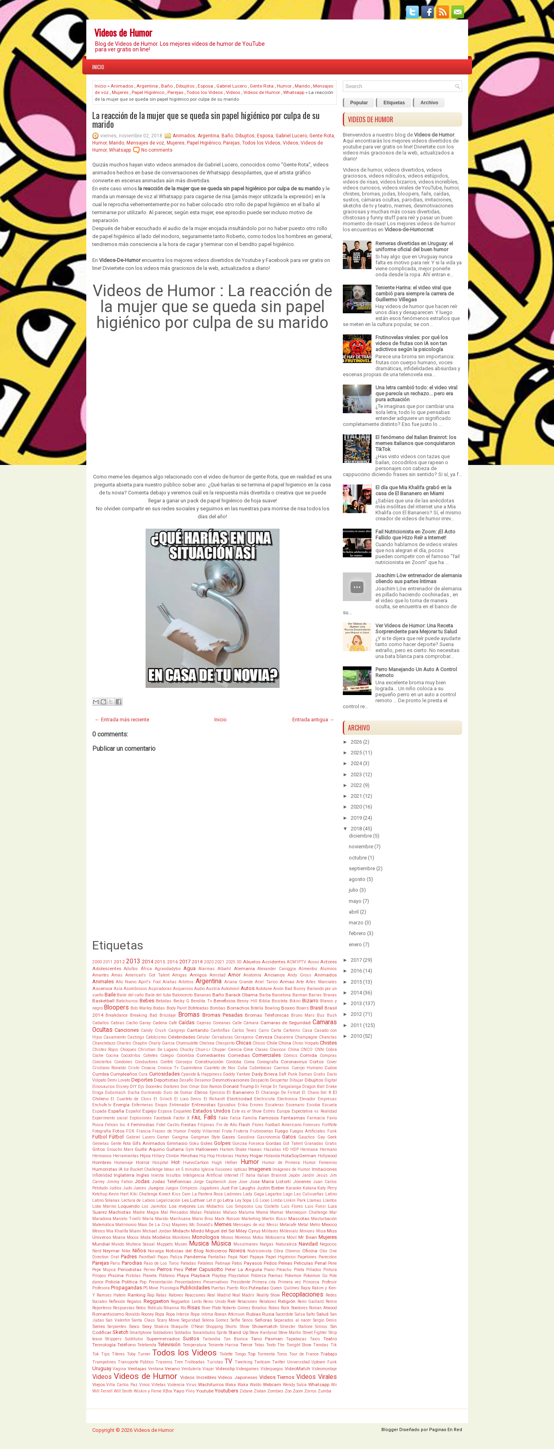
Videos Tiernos (277, 1377)
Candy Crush (153, 1030)
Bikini (295, 1001)
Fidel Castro (167, 1124)
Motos (258, 1237)
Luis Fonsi (315, 1206)
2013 (133, 961)
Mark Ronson (227, 1218)
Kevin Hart (118, 1194)
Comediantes (210, 1055)
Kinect (164, 1194)
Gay (321, 1137)
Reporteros (102, 1307)
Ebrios (201, 1092)
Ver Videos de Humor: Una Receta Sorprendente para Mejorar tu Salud (416, 629)
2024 (356, 763)
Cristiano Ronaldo (109, 1067)
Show (244, 1326)
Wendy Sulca (295, 1384)
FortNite (329, 1124)
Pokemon (293, 1275)
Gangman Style (205, 1137)
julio (353, 890)
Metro (315, 1224)
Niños (139, 1251)
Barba (265, 995)
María (148, 1218)
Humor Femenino (320, 1162)
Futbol (99, 1137)
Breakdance (116, 1015)
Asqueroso (183, 988)
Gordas (273, 1143)
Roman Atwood (322, 1307)
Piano (269, 1269)
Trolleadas (195, 1362)
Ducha (134, 1092)
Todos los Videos (205, 92)
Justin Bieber (270, 1188)
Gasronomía (268, 1137)
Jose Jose (237, 1181)
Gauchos (306, 1137)
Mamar (277, 1212)
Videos (233, 92)
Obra (278, 1251)
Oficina (309, 1251)
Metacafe (288, 1224)
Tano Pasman (267, 1339)
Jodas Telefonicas (171, 1181)
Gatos (289, 1137)
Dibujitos (185, 86)
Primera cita (264, 1282)
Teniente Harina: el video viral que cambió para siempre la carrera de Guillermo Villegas (414, 294)
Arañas (170, 981)
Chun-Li (202, 1049)
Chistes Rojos (105, 1049)
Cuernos (281, 1067)
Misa (321, 1231)
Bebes (147, 1001)
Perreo (149, 1269)
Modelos (161, 1237)
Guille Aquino (149, 1149)
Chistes (328, 1043)
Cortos (316, 1061)
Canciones (127, 1030)
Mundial (101, 1244)
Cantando (197, 1030)
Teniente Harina (223, 1344)
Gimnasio (177, 1143)
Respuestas (124, 1307)
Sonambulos (204, 1332)
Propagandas (126, 1288)
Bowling (272, 1008)
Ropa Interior (177, 1314)
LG (256, 1200)
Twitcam (262, 1362)
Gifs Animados (148, 1143)
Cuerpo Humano (307, 1067)
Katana (309, 1188)
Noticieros (216, 1251)
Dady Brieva (265, 1074)
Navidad (308, 1244)
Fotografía (101, 1131)
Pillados (313, 1269)
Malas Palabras (205, 1212)
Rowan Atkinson (229, 1314)
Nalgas (267, 1244)
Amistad (217, 975)
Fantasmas (293, 1118)
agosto (357, 879)
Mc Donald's (201, 1224)
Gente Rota (262, 86)
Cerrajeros (244, 1037)
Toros (282, 1354)
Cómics (290, 1055)
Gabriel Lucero (231, 86)
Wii (334, 1384)
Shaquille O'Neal (187, 1326)
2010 (356, 1036)
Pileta (299, 1269)
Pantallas (217, 1257)
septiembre (362, 868)
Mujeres (120, 92)
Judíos (115, 1188)
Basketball (103, 1001)
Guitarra (175, 1149)
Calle (237, 1022)
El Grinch (163, 1098)
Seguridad (190, 1320)
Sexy (147, 1326)
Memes (222, 1224)
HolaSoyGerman (298, 1155)
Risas (193, 1307)
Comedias (239, 1055)
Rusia (268, 1314)
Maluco (230, 1212)
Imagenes (260, 1169)
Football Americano (283, 1124)
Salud (322, 1314)
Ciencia (235, 1049)
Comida (308, 1055)
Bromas (189, 1014)
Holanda (272, 1155)
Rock (285, 1307)
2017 (184, 962)
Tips (105, 1354)
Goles (206, 1143)
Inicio (98, 67)
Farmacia (316, 1118)
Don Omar (190, 1086)
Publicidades (195, 1288)
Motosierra (275, 1237)
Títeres (118, 1354)
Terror (246, 1344)
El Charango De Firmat (278, 1092)
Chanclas (328, 1037)
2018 (197, 962)
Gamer (163, 1137)
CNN (319, 1049)
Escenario (295, 1104)
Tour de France (304, 1354)
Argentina (147, 86)
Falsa (235, 1118)
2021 (219, 962)
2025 (230, 962)
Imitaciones (324, 1169)
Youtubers (226, 1391)
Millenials (289, 1231)
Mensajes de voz (145, 143)
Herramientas (126, 1155)
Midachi (181, 1231)
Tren (178, 1362)
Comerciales (266, 1055)
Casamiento (114, 1037)
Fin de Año (226, 1124)
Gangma (180, 1137)
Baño (167, 86)
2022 (356, 785)
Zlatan (260, 1391)
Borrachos (238, 1008)
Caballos (100, 1022)
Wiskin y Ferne (147, 1391)
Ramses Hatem (111, 1295)
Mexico (329, 1224)
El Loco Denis (187, 1098)
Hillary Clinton (165, 1155)
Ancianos (274, 975)
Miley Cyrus (248, 1231)
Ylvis (190, 1391)
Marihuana (180, 1218)
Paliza (176, 1257)
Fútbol (116, 1137)
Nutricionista (259, 1251)
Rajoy (306, 1288)
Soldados (183, 1332)
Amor (234, 975)
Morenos (243, 1237)
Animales (103, 981)
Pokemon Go (315, 1275)
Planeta (150, 1275)
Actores (328, 962)
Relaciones (247, 1301)
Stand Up (238, 1332)
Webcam (272, 1384)
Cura (143, 1074)
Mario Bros (202, 1218)
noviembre (361, 846)
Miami (135, 1231)
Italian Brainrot (271, 1175)
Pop (143, 1282)
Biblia (264, 1001)
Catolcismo (156, 1037)
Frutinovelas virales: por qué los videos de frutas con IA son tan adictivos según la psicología (411, 343)
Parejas (175, 92)
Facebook (162, 1118)
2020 (209, 962)
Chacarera (283, 1037)
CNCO (307, 1049)
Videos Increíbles (198, 1377)
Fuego (281, 1131)
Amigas (179, 975)
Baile (110, 995)
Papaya (257, 1257)
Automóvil (230, 988)
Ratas (161, 1295)
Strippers (113, 1339)
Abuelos (251, 962)
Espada (99, 1111)
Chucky (187, 1049)
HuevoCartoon (196, 1162)
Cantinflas (220, 1030)
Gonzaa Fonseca (248, 1143)
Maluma (246, 1212)
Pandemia (195, 1257)
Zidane (246, 1391)
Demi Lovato (118, 1080)
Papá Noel (238, 1257)
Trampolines (104, 1362)
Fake (223, 1118)
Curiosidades (164, 1074)
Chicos (259, 1043)
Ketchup (99, 1194)
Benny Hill (247, 1001)
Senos (247, 1320)
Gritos (98, 1149)
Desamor (202, 1080)
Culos (331, 1067)
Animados (122, 86)
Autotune (264, 988)
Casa (307, 1030)
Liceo (264, 1200)
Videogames (247, 1368)
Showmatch (265, 1326)
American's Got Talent (147, 975)
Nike (126, 1251)
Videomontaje (324, 1368)
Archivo (429, 102)
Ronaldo (132, 1314)
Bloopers (116, 1007)
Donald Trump (238, 1086)
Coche (97, 1055)
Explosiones (141, 1118)
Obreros (292, 1251)
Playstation (238, 1275)
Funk (332, 1131)
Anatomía (252, 975)
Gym (189, 1149)
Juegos (156, 1188)
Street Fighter (315, 1332)
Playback (200, 1275)
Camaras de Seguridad (285, 1022)
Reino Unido (214, 1301)
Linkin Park (295, 1200)
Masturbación (324, 1218)
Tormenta (266, 1354)
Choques (128, 1049)
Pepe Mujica (104, 1269)
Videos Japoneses (237, 1377)
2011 (108, 962)
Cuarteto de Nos (219, 1067)
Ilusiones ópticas (231, 1169)
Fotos (118, 1131)
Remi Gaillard (310, 1301)
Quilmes (291, 1288)
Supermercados (163, 1339)
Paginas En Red (445, 1429)
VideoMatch (297, 1368)
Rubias (253, 1314)
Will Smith (123, 1391)
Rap (150, 1295)
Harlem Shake (233, 1149)
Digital (331, 1080)
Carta (276, 1030)
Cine (248, 1049)
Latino (331, 1194)
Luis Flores (292, 1206)
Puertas (218, 1288)
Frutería (240, 1131)
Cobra (331, 1049)
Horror (143, 1162)
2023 (356, 774)
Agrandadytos (168, 968)
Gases (228, 1137)
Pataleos (206, 1263)
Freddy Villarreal (204, 1131)
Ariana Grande (238, 981)
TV (228, 1361)
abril (354, 912)
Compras (328, 1055)
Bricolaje (167, 1015)
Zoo (288, 1391)
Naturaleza (286, 1244)
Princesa (311, 1282)
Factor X (181, 1118)
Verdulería (191, 1368)
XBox (167, 1391)
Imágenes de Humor (291, 1169)
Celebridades (181, 1037)
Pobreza (258, 1275)
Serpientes (116, 1326)
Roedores (299, 1307)
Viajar (208, 1368)
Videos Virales (316, 1377)
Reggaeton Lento (186, 1301)
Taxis (315, 1339)
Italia (250, 1175)
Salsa (300, 1314)
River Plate (211, 1307)
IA (120, 1169)
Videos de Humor (123, 32)
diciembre (360, 836)
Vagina (119, 1368)
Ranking (137, 1295)
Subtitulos (134, 1339)
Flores (258, 1124)
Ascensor (102, 988)
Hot (175, 1162)
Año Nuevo (126, 981)
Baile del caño (130, 995)
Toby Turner (138, 1354)
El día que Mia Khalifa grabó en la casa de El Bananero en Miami (413, 490)
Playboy (219, 1275)
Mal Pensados (174, 1212)
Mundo (117, 1244)
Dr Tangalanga (287, 1086)
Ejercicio (217, 1092)
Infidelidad (102, 1175)
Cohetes (150, 1055)
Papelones (307, 1257)
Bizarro (310, 1001)
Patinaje (222, 1263)
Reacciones (195, 1295)
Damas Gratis (312, 1074)
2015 (159, 962)
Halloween (207, 1149)
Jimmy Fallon (120, 1181)
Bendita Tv (201, 1001)
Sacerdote (284, 1314)
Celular (203, 1037)
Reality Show (268, 1295)
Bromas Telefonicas (267, 1015)
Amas (116, 975)
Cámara (251, 1022)
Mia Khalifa (117, 1231)
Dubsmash (115, 1092)
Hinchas (189, 1155)
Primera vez (289, 1282)
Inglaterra (124, 1175)
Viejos (98, 1384)
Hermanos (102, 1155)
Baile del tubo (158, 995)
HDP (294, 1149)
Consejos (183, 1061)
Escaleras (274, 1104)
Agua (189, 968)
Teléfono (126, 1344)
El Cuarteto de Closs (131, 1098)
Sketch (120, 1332)
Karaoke (293, 1188)
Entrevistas (204, 1104)
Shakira (161, 1326)
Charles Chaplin (132, 1043)
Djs (141, 1086)
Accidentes (274, 962)
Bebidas (163, 1001)
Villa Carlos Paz (122, 1384)
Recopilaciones (302, 1294)
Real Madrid (218, 1295)
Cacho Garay (138, 1022)
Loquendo (129, 1206)
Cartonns (291, 1030)
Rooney (147, 1314)
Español (133, 1111)
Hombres (101, 1162)
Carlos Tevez (244, 1030)
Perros (164, 1269)
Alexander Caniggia (276, 968)
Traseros (164, 1362)
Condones (123, 1061)
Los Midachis (211, 1206)
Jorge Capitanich (209, 1181)
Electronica (287, 1098)
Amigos (198, 975)
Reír (231, 1301)
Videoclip (225, 1368)
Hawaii (255, 1149)
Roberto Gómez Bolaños (244, 1307)
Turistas (215, 1362)
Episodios (227, 1104)
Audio (199, 988)
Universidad (298, 1362)
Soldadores (163, 1332)
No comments (157, 150)
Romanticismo (108, 1314)
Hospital (160, 1162)
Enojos (161, 1104)
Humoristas (104, 1169)
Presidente (240, 1282)
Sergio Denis (325, 1320)
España (116, 1111)
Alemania (244, 968)
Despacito (260, 1080)
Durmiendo (151, 1092)
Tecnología (104, 1344)
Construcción (209, 1061)
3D (239, 962)
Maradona (101, 1218)
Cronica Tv (168, 1067)
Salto (310, 1314)
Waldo (255, 1384)
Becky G (181, 1001)
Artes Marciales (321, 981)
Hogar (256, 1155)
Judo (127, 1188)
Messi (272, 1224)
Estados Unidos (211, 1111)
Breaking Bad (143, 1015)
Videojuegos (271, 1368)
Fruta (227, 1131)
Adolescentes (106, 968)
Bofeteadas (198, 1008)
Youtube (205, 1391)
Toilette (226, 1354)
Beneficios (224, 1001)
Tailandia (211, 1339)
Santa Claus (143, 1320)
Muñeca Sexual (140, 1244)
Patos (237, 1263)
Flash (244, 1124)
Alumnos (328, 968)
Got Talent (292, 1143)
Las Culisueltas (309, 1194)
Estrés (269, 1111)
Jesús (322, 1175)
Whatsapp (293, 92)
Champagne (306, 1037)
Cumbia (100, 1074)
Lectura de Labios (138, 1200)
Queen (276, 1288)
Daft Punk (288, 1074)
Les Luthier (193, 1200)
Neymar (111, 1251)
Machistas (120, 1212)
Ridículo (155, 1307)
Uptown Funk (323, 1362)
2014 (147, 962)
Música (221, 1243)
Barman (299, 995)
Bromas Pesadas (222, 1015)
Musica (199, 1243)
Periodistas (130, 1269)
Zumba (324, 1391)
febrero (357, 933)
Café (173, 1022)
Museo (181, 1244)
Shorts (231, 1326)
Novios (237, 1251)
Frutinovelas (261, 1131)
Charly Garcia (161, 1043)
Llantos (330, 1200)
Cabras (117, 1022)
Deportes (142, 1080)
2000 (97, 962)
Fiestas (188, 1124)
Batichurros (127, 1001)
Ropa (159, 1314)
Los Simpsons (239, 1206)
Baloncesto (182, 995)
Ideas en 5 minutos (182, 1169)
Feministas (142, 1124)
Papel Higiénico (148, 92)
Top (251, 1354)
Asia (118, 988)
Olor (323, 1251)
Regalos (134, 1301)
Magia (153, 1212)
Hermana (309, 1149)
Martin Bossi (274, 1218)
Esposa (205, 86)
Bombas (217, 1008)
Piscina (116, 1275)
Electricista (264, 1098)
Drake (331, 1086)
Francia (143, 1131)
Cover (332, 1061)
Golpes (222, 1143)
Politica (130, 1282)
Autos (248, 988)
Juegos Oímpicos (181, 1188)
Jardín (308, 1175)
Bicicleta (280, 1001)
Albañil (224, 968)
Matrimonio (125, 1224)
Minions (307, 1231)
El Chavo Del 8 (316, 1092)
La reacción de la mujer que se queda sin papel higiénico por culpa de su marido (206, 119)
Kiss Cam (181, 1194)
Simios (321, 1326)
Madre (139, 1212)
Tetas (259, 1344)
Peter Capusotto (204, 1269)
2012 (119, 962)
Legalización (168, 1200)
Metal (303, 1224)
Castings (135, 1037)
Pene (332, 1263)
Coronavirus (294, 1061)
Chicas (243, 1043)
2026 (356, 742)
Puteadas (259, 1288)
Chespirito (225, 1043)
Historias (224, 1155)
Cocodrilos (130, 1055)
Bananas (202, 995)
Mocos (133, 1237)
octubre (358, 858)
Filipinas (206, 1124)
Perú (178, 1269)
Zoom (298, 1391)
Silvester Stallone (296, 1326)
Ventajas (137, 1368)
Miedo (197, 1231)
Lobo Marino (104, 1206)
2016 (172, 962)
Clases (261, 1049)
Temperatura (194, 1344)
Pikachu (284, 1269)
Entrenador (179, 1104)
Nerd (96, 1251)
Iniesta (157, 1175)
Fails (210, 1117)
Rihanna (171, 1307)
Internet (231, 1175)
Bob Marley (141, 1008)
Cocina (112, 1055)
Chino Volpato (305, 1043)
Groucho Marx (120, 1149)
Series (98, 1326)
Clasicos (278, 1049)
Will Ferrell (102, 1391)
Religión (286, 1301)
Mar (333, 1212)
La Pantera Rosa (207, 1194)
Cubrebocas (260, 1067)
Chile (271, 1043)
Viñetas (159, 1384)
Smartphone (141, 1332)
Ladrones (233, 1194)
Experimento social (110, 1118)
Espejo (149, 1111)
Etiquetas (394, 102)
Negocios (328, 1244)
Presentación (161, 1282)
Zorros (310, 1391)
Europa (283, 1111)
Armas (287, 981)
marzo (356, 923)
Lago (287, 1194)
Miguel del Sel (220, 1231)
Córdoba (233, 1061)
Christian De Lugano (158, 1049)
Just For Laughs (237, 1188)
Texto (271, 1344)
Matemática (103, 1224)
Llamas (314, 1200)
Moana (119, 1237)
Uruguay (101, 1368)
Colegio (167, 1055)
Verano (172, 1368)
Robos (274, 1307)
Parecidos (328, 1257)
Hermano (328, 1149)
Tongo (240, 1354)
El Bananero (240, 1092)
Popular (359, 102)
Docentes (154, 1086)
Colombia (185, 1055)
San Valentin (118, 1320)
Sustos (191, 1339)
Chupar (219, 1049)
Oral (115, 1257)
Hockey (242, 1155)
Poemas (275, 1275)
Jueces (139, 1188)
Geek (332, 1137)
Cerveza (263, 1037)
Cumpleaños (123, 1074)
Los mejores (182, 1206)
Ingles (142, 1175)
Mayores (180, 1224)
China (284, 1043)
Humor (284, 86)
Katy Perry (326, 1188)
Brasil (316, 1008)
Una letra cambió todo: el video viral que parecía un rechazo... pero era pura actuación (416, 393)
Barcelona (281, 995)
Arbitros (186, 981)
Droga (97, 1092)
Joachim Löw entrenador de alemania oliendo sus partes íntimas (418, 578)
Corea (249, 1061)
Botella (257, 1008)
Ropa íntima (201, 1314)
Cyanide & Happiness (201, 1074)
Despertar (279, 1080)
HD (286, 1149)
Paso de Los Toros (161, 1263)
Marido (302, 86)
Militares (270, 1231)
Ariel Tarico (266, 981)
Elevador (307, 1098)
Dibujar (296, 1080)
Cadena (160, 1022)
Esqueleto (182, 1111)
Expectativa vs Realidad (314, 1111)
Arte (300, 981)
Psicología (169, 1288)
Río (183, 1307)
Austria (213, 988)
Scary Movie (168, 1320)
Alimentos (308, 968)
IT (242, 1175)
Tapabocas (296, 1339)
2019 (356, 818)
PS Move (150, 1288)
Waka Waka (236, 1384)
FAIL (197, 1118)
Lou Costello (267, 1206)
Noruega (156, 1251)
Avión (278, 988)
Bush (332, 1015)
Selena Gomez (215, 1320)
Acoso (313, 962)
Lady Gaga (253, 1194)
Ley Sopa (243, 1200)
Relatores (267, 1301)
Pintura (330, 1269)
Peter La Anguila (243, 1269)
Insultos (173, 1175)
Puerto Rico (237, 1288)
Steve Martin (289, 1332)
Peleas (285, 1263)
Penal (321, 1263)
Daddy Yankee (236, 1074)
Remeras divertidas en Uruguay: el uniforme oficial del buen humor (414, 246)
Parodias (132, 1263)
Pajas (162, 1257)
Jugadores (209, 1188)
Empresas (327, 1098)
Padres (129, 1257)
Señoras (263, 1320)
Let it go (214, 1200)
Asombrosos (135, 988)
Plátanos (167, 1275)
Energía (121, 1104)
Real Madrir (243, 1295)
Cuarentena (191, 1067)
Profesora (101, 1288)
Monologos (205, 1237)
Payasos (253, 1263)
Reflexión (117, 1301)
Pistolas (133, 1275)
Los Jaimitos (154, 1206)
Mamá (262, 1212)
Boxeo (288, 1008)
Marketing (250, 1218)
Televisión (169, 1344)
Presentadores (188, 1282)
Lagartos (273, 1194)
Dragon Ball (313, 1086)
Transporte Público (136, 1362)
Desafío (186, 1080)
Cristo (133, 1067)
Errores (256, 1104)
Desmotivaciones (230, 1080)
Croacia (148, 1067)
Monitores (181, 1237)
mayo (355, 901)
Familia (250, 1118)
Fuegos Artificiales (307, 1131)
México (98, 1231)
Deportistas (166, 1080)
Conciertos (102, 1061)
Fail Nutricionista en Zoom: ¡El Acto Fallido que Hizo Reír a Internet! (415, 535)
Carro (264, 1030)
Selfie (235, 1320)
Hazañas (272, 1149)
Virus (191, 1384)
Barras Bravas (322, 995)
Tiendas (321, 1344)
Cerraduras (222, 1037)
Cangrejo (176, 1030)
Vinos (144, 1384)
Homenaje (123, 1162)
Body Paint (177, 1008)
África (146, 968)
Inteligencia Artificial (202, 1175)
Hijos (145, 1155)
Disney (122, 1086)
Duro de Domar (177, 1092)
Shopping (214, 1326)
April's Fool (149, 981)
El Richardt (214, 1098)
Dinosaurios (103, 1086)
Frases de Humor (169, 1131)
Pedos (270, 1263)
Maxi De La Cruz (154, 1224)
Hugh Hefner (224, 1162)
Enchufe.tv (101, 1104)
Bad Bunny (295, 988)
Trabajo (329, 1354)
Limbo (276, 1200)
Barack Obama (241, 995)
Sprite (222, 1332)
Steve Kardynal (263, 1332)
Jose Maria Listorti (270, 1181)
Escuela (329, 1104)
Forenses (311, 1124)
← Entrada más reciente (122, 720)
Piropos (99, 1275)
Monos (227, 1237)
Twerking (244, 1362)
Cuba (242, 1067)
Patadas (188, 1263)
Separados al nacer (292, 1320)
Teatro (330, 1339)
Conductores (146, 1061)
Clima (293, 1049)
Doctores (171, 1086)
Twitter (278, 1362)
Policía (112, 1282)
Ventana (155, 1368)
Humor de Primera (281, 1162)
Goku (194, 1143)
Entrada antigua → (313, 720)
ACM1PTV (296, 962)
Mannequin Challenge (306, 1212)
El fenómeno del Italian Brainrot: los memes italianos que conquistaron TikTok (415, 443)
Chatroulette (187, 1043)
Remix (331, 1301)
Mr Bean (307, 1237)
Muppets (165, 1244)
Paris (115, 1263)
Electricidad (239, 1098)
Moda (145, 1237)
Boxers (302, 1008)
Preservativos (215, 1282)
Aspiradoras (160, 988)
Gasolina (246, 1137)
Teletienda (146, 1344)
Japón (294, 1175)
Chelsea (206, 1043)
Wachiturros (211, 1384)
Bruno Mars (303, 1015)
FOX (130, 1131)
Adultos (131, 968)
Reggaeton (156, 1301)
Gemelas (100, 1143)
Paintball (147, 1257)
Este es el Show (247, 1111)
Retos (141, 1307)
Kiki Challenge (143, 1194)
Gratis (331, 1143)
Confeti (166, 1061)
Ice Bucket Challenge (143, 1169)
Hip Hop (207, 1155)
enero (355, 944)
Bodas (159, 1008)
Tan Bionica (236, 1339)
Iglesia (207, 1169)
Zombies (275, 1391)
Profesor (329, 1282)
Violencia (176, 1384)
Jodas (142, 1181)
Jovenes (302, 1181)
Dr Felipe (263, 1086)
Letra (228, 1200)
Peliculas (303, 1263)
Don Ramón (211, 1086)
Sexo (134, 1326)
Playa (183, 1275)
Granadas (313, 1143)
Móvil (292, 1237)
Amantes (100, 975)
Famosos (269, 1118)
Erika (243, 1104)
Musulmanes (245, 1244)
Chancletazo (103, 1043)
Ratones (176, 1295)
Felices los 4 (117, 1124)
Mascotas (298, 1218)
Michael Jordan (156, 1231)
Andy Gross (299, 975)
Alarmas (206, 968)
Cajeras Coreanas (213, 1022)
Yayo (178, 1391)
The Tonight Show (294, 1344)
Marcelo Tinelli (127, 1218)
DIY (133, 1086)
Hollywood (327, 1155)
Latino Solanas (106, 1200)
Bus (321, 1015)
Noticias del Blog (185, 1251)
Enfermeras (142, 1104)
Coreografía (267, 1061)
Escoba (313, 1104)
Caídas (186, 1022)
